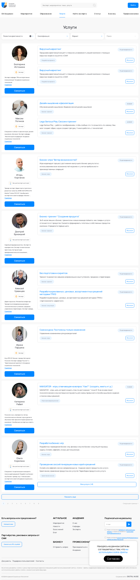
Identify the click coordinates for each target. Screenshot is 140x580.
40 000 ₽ (129, 122)
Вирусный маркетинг (50, 49)
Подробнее (8, 85)
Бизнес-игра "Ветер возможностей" (58, 159)
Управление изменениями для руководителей (58, 333)
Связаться (19, 90)
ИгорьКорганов (20, 176)
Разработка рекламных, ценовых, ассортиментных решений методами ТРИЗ (71, 293)
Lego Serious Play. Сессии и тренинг (58, 121)
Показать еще (70, 497)
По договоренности (126, 50)
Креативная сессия (48, 476)
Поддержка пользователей (23, 561)
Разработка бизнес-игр (52, 443)
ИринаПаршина (19, 346)
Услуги (62, 14)
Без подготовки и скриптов (53, 273)
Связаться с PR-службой (12, 544)
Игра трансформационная (50, 401)
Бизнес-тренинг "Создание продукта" (59, 216)
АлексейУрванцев (19, 289)
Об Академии (7, 14)
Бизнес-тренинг (47, 112)
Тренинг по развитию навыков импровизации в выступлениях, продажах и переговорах (75, 277)
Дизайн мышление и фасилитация (57, 103)
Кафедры (76, 526)
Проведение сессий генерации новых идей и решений (67, 464)
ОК (129, 524)
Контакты (40, 561)
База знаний (58, 529)
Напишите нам (8, 524)
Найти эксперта (80, 14)
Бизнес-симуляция (48, 305)
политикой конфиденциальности (120, 532)
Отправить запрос (60, 547)
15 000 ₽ (129, 387)
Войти (133, 5)
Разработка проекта (48, 60)
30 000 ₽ (129, 104)
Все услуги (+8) (86, 484)
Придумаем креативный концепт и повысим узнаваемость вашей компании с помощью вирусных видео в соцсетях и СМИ (75, 54)
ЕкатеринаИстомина (19, 65)
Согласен (113, 558)
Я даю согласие (122, 538)
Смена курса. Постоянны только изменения (62, 329)
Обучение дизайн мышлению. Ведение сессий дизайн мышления (66, 107)
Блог (55, 532)
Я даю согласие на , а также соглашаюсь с (121, 531)
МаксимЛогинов (19, 120)
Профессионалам (130, 14)
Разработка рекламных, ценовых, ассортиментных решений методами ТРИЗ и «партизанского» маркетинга (71, 299)
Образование (46, 14)
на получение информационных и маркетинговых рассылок (122, 538)
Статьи (97, 14)
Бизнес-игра (46, 174)
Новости (56, 526)
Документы (6, 561)
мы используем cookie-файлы (113, 551)
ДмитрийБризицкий (19, 233)
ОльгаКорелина (19, 459)
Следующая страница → (130, 503)
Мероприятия (26, 14)
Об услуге (130, 60)
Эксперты (77, 529)
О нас (75, 523)
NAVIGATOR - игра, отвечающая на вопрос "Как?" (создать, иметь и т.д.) (76, 386)
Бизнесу (112, 14)
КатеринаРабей (20, 403)
